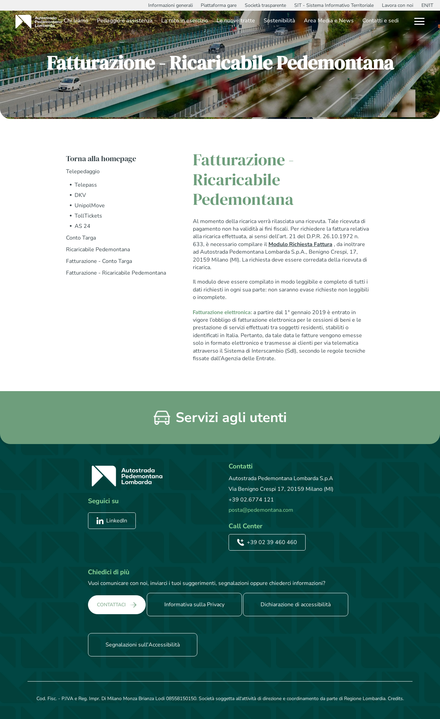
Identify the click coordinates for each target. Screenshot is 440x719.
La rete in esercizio (184, 20)
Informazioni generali (170, 5)
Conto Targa (81, 238)
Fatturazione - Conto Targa (99, 261)
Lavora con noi (397, 5)
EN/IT (427, 5)
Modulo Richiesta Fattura (300, 244)
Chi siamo (76, 20)
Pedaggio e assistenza (125, 20)
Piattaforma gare (218, 5)
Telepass (86, 185)
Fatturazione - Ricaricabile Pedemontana (116, 273)
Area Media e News (329, 20)
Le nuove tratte (236, 20)
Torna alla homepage (101, 158)
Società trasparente (265, 5)
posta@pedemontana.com (261, 510)
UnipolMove (90, 205)
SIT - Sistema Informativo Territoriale (334, 5)
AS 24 (82, 226)
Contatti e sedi (380, 20)
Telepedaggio (83, 171)
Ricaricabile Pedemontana (98, 249)
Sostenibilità (279, 20)
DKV (80, 195)
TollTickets (88, 216)
